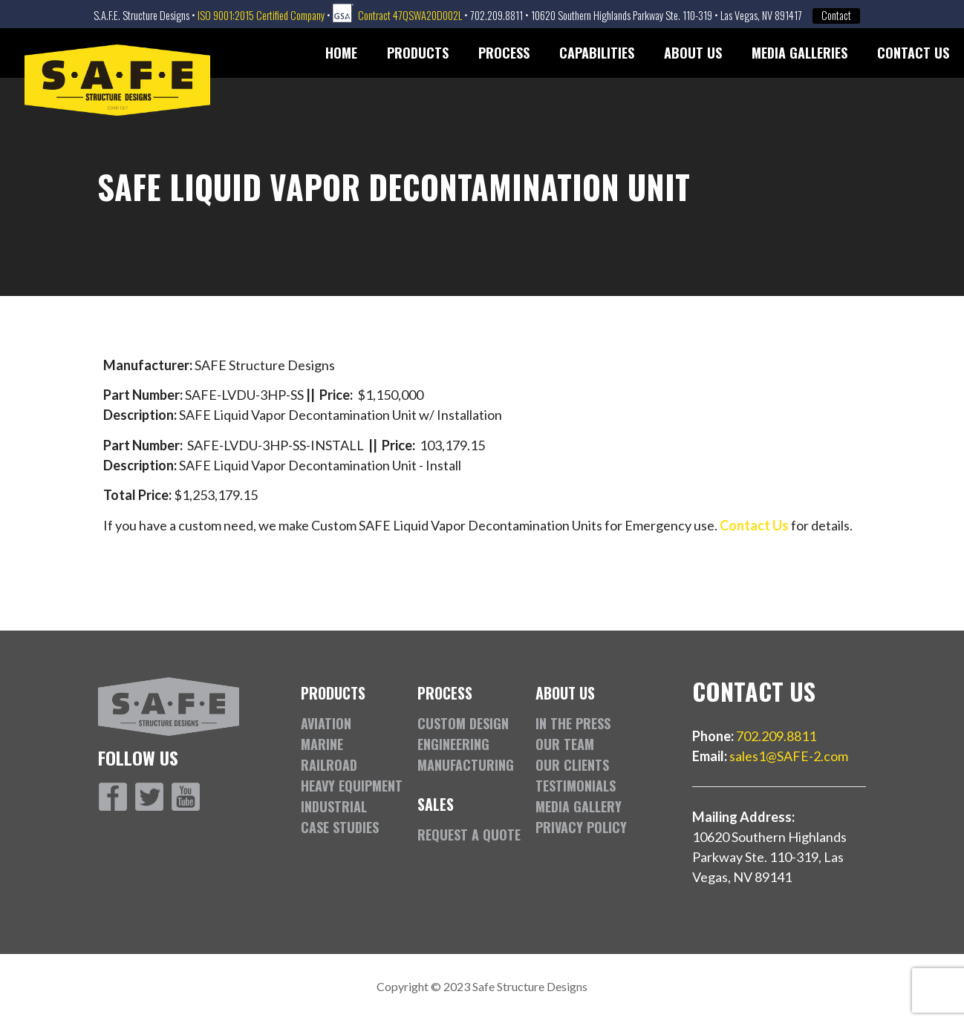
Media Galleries (799, 52)
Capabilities (596, 52)
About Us (693, 52)
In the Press (572, 723)
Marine (322, 744)
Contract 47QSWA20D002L (410, 15)
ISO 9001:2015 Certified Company (261, 15)
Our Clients (572, 764)
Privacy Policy (581, 827)
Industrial (334, 806)
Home (341, 52)
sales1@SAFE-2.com (788, 756)
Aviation (326, 723)
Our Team (564, 744)
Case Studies (340, 827)
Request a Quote (469, 834)
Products (418, 52)
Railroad (329, 764)
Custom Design (463, 723)
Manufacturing (465, 764)
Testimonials (575, 785)
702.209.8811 (776, 736)
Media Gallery (578, 806)
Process (504, 52)
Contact (836, 15)
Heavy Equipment (352, 785)
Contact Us (913, 52)
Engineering (453, 744)
